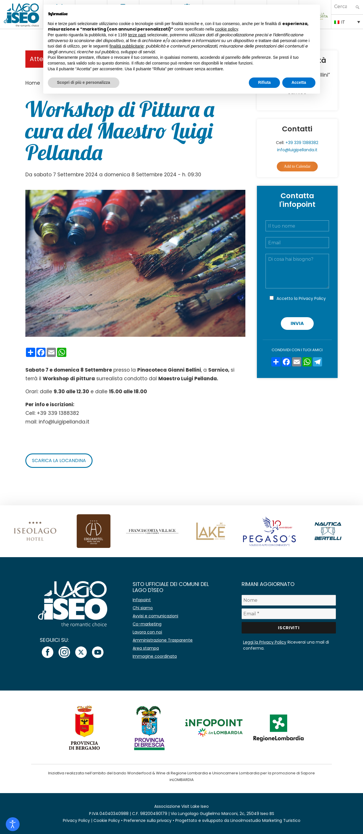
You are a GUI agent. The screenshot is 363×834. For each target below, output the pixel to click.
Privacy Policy (312, 298)
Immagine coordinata (155, 656)
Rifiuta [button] (264, 82)
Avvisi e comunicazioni (155, 616)
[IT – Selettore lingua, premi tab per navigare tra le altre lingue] (347, 21)
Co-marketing (147, 624)
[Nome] (289, 600)
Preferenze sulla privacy (148, 820)
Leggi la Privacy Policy (264, 642)
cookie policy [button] (226, 29)
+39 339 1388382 (301, 142)
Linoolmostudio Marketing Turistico (265, 820)
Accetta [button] (298, 82)
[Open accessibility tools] (13, 824)
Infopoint (142, 600)
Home (32, 83)
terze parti (137, 35)
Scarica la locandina (59, 460)
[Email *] (289, 613)
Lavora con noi (147, 632)
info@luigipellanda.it (297, 150)
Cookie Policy (106, 820)
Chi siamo (143, 608)
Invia (297, 323)
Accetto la (301, 298)
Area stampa (146, 648)
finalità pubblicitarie (127, 46)
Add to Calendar (297, 166)
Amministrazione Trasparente (163, 640)
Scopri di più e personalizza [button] (83, 82)
